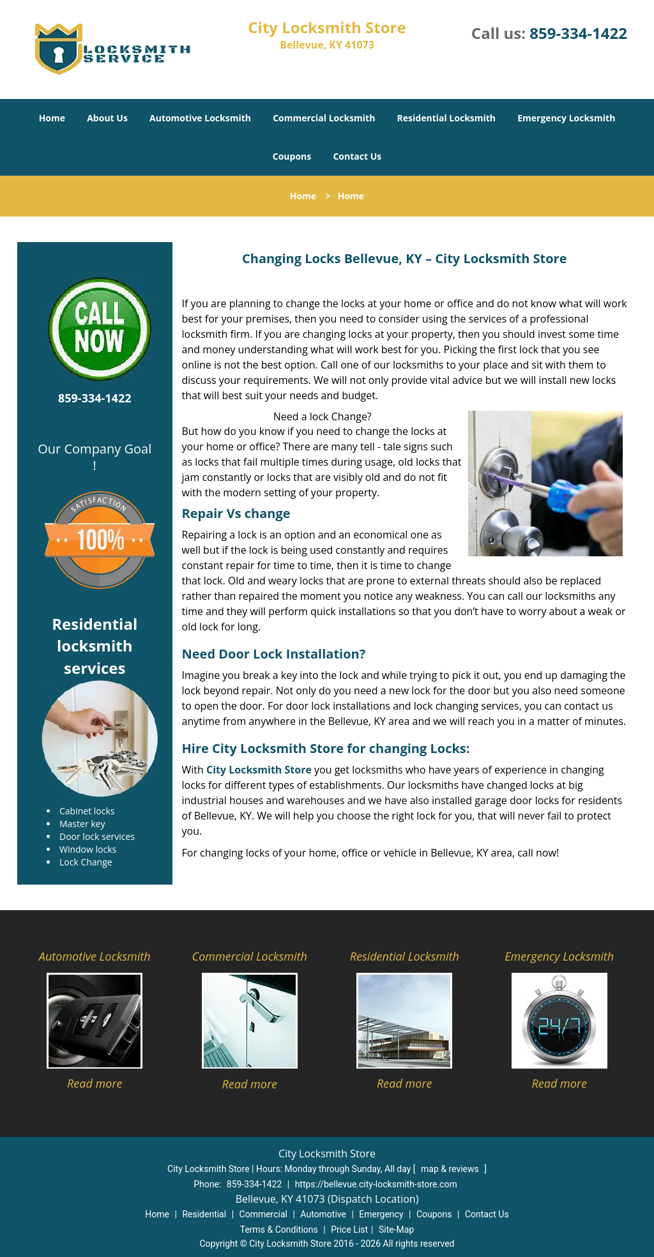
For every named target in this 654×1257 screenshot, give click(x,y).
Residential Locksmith (446, 118)
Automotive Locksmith (200, 118)
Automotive (323, 1214)
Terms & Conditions (279, 1229)
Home (52, 118)
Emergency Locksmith (566, 118)
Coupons (292, 156)
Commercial (263, 1214)
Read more (94, 1083)
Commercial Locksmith (324, 118)
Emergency (381, 1214)
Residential (204, 1214)
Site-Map (396, 1229)
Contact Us (357, 156)
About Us (107, 118)
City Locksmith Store (259, 770)
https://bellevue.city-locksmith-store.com (376, 1184)
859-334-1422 (578, 32)
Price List (349, 1229)
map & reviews (451, 1169)
